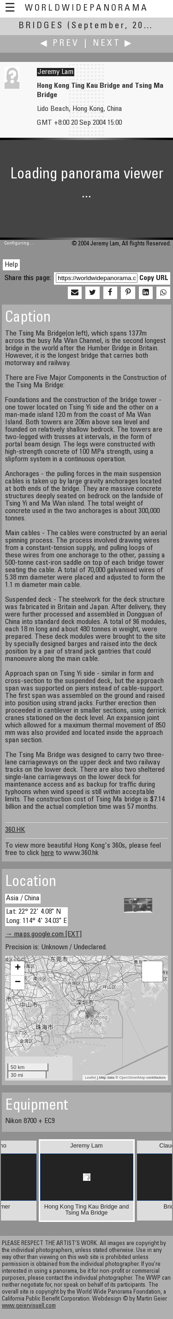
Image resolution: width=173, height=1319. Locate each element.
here (47, 853)
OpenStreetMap (132, 1077)
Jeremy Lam (55, 72)
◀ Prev (59, 43)
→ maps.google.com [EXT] (43, 934)
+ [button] (18, 968)
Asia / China (23, 898)
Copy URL (153, 278)
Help (11, 265)
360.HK (15, 830)
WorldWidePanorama (87, 8)
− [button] (18, 982)
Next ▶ (113, 43)
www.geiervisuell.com (29, 1306)
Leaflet (90, 1077)
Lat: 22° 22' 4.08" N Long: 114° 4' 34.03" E (36, 916)
